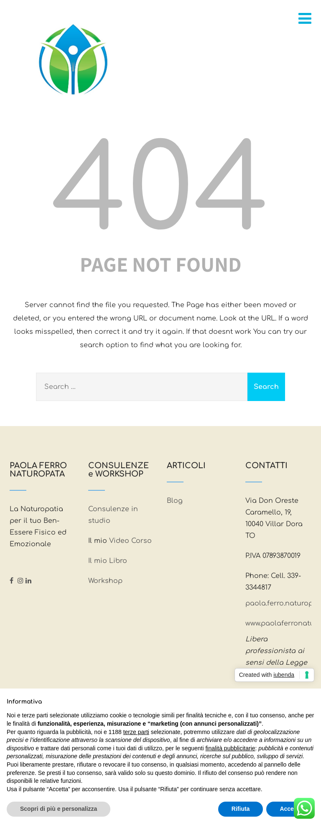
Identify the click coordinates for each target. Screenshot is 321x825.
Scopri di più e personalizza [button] (58, 808)
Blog (175, 501)
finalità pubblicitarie (230, 748)
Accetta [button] (290, 808)
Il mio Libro (107, 561)
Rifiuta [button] (241, 808)
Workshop (105, 581)
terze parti (136, 732)
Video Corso (130, 541)
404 (160, 191)
